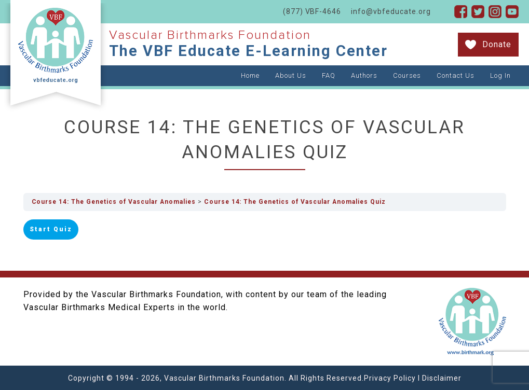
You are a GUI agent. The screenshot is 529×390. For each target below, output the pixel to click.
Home (250, 75)
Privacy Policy (390, 377)
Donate (496, 44)
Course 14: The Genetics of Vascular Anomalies (115, 201)
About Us (290, 75)
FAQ (328, 75)
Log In (500, 75)
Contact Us (455, 75)
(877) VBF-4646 (311, 11)
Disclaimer (442, 377)
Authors (364, 75)
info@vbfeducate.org (391, 11)
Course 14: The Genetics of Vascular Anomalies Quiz (300, 201)
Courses (407, 75)
